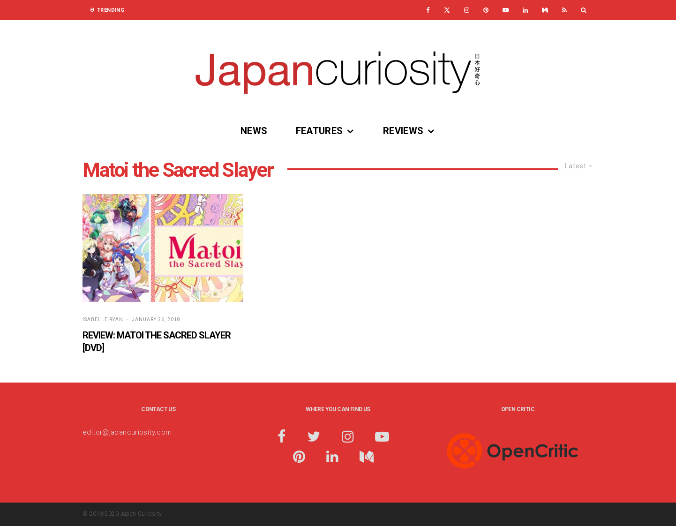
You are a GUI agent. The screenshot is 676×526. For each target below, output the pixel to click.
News (254, 130)
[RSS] (564, 10)
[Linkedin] (525, 10)
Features (319, 130)
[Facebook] (428, 10)
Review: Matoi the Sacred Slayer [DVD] (157, 341)
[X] (447, 10)
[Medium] (545, 10)
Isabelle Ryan (103, 319)
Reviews (403, 130)
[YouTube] (506, 10)
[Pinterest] (486, 10)
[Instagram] (466, 10)
